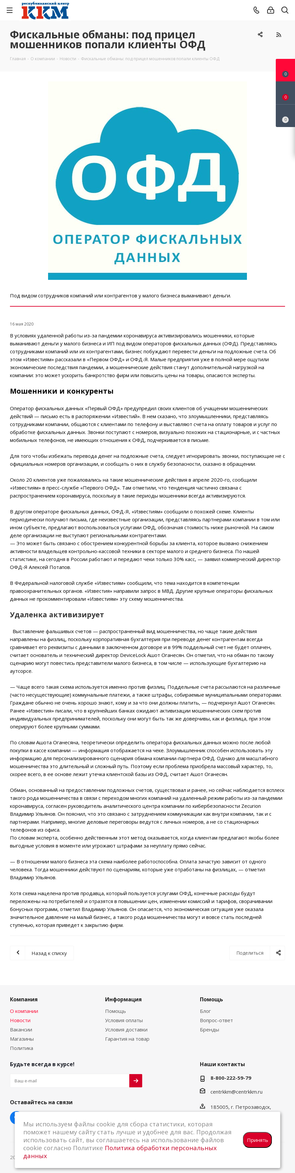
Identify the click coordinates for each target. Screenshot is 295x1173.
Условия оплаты (124, 1020)
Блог (205, 1011)
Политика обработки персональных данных (120, 1152)
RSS (278, 34)
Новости (20, 1020)
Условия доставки (126, 1029)
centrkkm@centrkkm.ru (236, 1091)
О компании (24, 1011)
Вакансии (21, 1029)
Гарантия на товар (127, 1038)
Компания (24, 999)
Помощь (115, 1011)
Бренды (209, 1029)
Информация (123, 999)
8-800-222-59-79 (230, 1077)
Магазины (22, 1038)
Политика (21, 1048)
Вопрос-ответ (216, 1020)
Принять (257, 1140)
